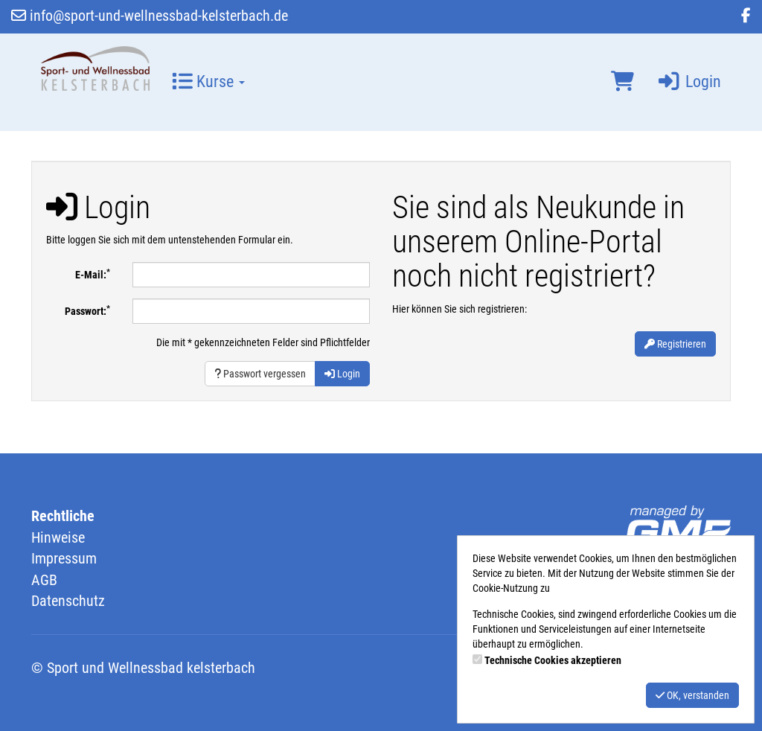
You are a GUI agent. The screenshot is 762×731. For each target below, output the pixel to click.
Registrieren (675, 344)
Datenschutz (68, 601)
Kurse (208, 81)
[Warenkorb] (622, 82)
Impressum (64, 558)
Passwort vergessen (260, 374)
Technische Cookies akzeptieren (552, 660)
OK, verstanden (692, 695)
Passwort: (87, 310)
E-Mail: (92, 274)
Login (688, 81)
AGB (44, 580)
